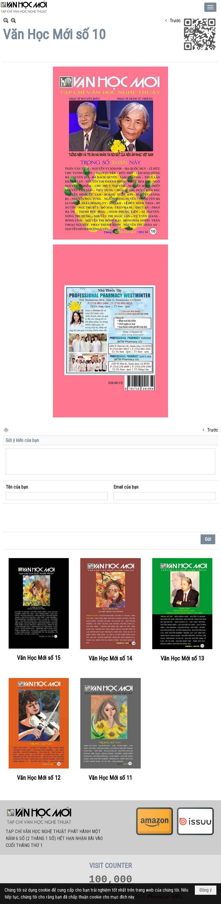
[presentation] (49, 517)
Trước (175, 20)
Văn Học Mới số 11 (110, 777)
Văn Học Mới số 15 (38, 657)
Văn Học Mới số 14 (110, 658)
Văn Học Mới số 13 (182, 658)
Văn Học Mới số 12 (38, 777)
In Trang (6, 430)
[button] (210, 7)
